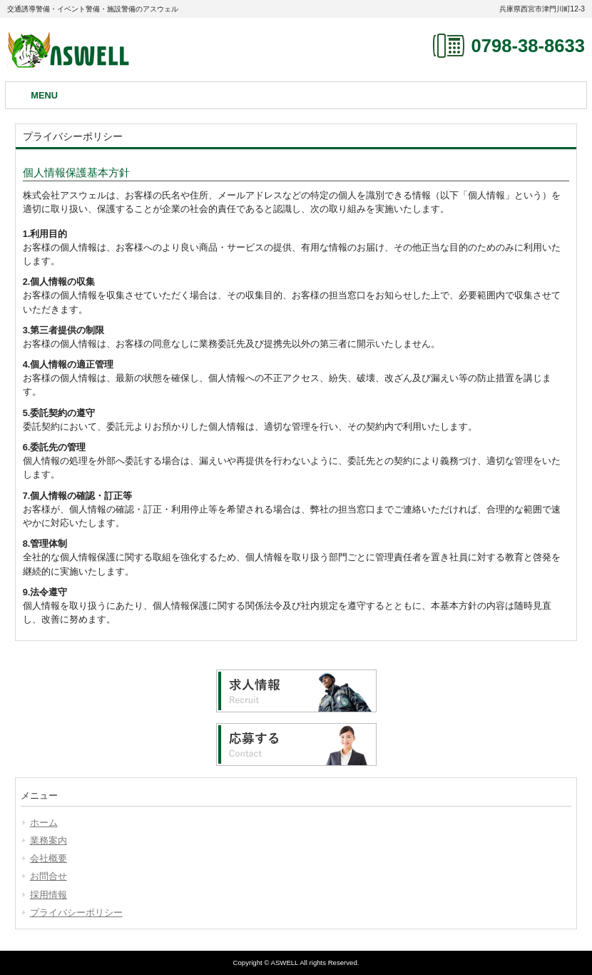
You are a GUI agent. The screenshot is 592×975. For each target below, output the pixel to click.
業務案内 (48, 840)
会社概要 (48, 858)
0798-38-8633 (528, 46)
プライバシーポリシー (76, 912)
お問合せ (48, 876)
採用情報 (48, 894)
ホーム (44, 822)
